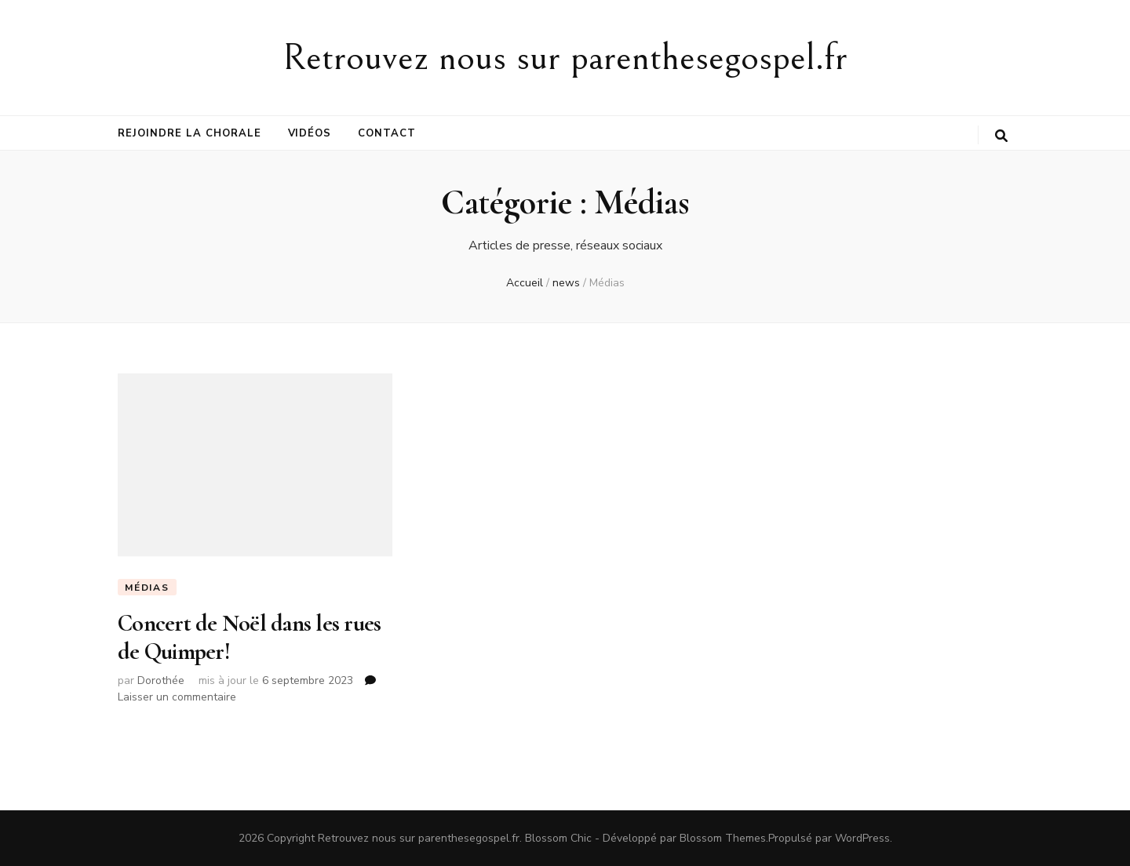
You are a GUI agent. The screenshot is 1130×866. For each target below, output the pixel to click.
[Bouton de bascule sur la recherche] (1001, 136)
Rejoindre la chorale (189, 133)
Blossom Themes (723, 838)
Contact (387, 133)
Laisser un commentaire (177, 697)
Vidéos (310, 133)
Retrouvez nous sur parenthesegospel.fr (565, 57)
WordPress (862, 838)
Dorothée (160, 680)
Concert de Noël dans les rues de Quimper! (249, 637)
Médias (147, 587)
